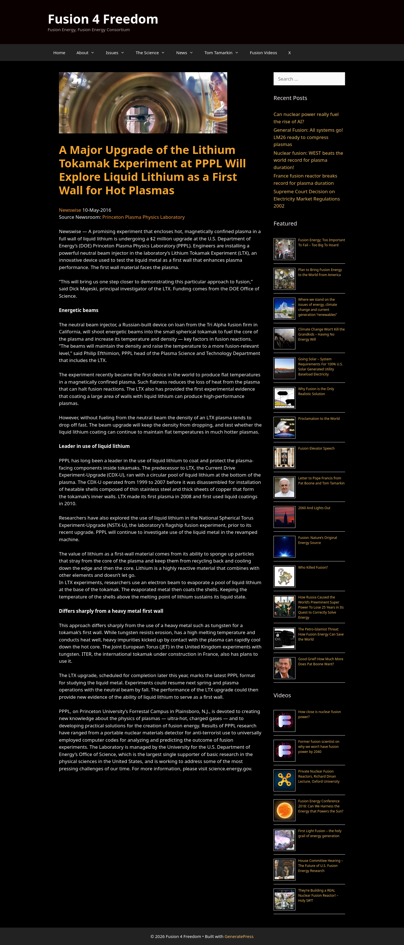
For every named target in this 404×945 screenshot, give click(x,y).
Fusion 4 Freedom (103, 18)
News (187, 52)
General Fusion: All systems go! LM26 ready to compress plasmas (308, 137)
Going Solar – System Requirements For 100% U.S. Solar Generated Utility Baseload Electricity (320, 367)
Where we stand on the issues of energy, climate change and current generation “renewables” (317, 307)
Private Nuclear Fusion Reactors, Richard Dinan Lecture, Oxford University (318, 776)
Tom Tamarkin (224, 52)
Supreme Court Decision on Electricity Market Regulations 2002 (307, 198)
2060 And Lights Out (314, 507)
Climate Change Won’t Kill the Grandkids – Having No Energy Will (321, 334)
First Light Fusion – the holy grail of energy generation (319, 833)
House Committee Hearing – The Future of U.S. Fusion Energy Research (320, 865)
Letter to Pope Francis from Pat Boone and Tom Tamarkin (321, 481)
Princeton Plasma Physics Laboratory (143, 217)
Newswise (70, 210)
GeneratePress (239, 936)
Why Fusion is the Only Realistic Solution (316, 391)
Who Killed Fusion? (313, 567)
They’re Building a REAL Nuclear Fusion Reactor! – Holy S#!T (318, 895)
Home (59, 52)
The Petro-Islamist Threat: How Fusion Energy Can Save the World (321, 634)
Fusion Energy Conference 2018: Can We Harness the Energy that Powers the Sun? (320, 806)
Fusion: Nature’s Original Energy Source (317, 540)
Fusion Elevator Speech (316, 448)
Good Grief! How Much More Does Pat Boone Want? (320, 661)
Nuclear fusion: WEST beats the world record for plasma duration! (308, 160)
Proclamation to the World (319, 418)
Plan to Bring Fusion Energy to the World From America (320, 272)
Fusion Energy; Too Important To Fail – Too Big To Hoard (321, 242)
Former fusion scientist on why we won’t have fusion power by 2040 (318, 746)
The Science (153, 52)
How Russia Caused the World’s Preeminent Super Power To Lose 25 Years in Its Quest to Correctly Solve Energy (321, 607)
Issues (118, 52)
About (88, 52)
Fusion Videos (263, 52)
